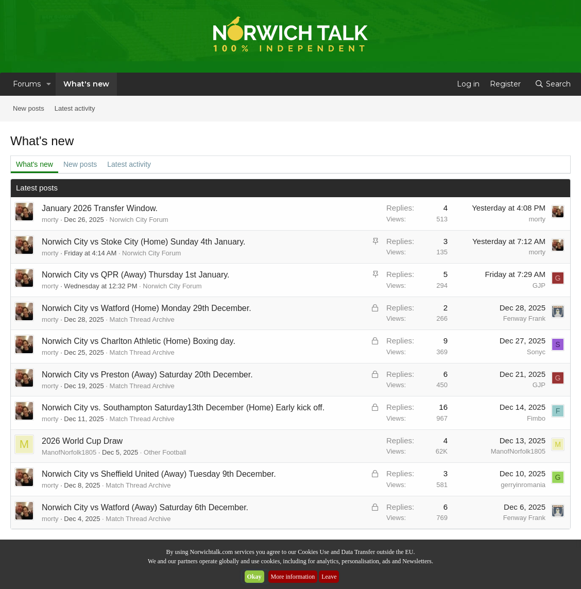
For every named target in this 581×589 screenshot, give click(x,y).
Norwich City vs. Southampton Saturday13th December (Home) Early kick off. (183, 407)
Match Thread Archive (142, 319)
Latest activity (75, 108)
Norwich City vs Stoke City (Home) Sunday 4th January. (143, 241)
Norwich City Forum (139, 219)
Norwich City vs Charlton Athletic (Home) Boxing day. (138, 341)
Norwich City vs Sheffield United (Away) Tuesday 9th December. (159, 474)
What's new (86, 84)
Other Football (165, 452)
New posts (28, 108)
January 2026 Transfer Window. (100, 208)
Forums (27, 84)
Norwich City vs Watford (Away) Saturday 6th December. (145, 507)
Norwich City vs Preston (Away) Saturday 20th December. (147, 374)
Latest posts (37, 187)
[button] (49, 84)
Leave (328, 576)
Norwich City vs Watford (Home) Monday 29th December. (146, 308)
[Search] (552, 84)
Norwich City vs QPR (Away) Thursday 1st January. (136, 274)
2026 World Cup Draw (82, 441)
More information (293, 576)
